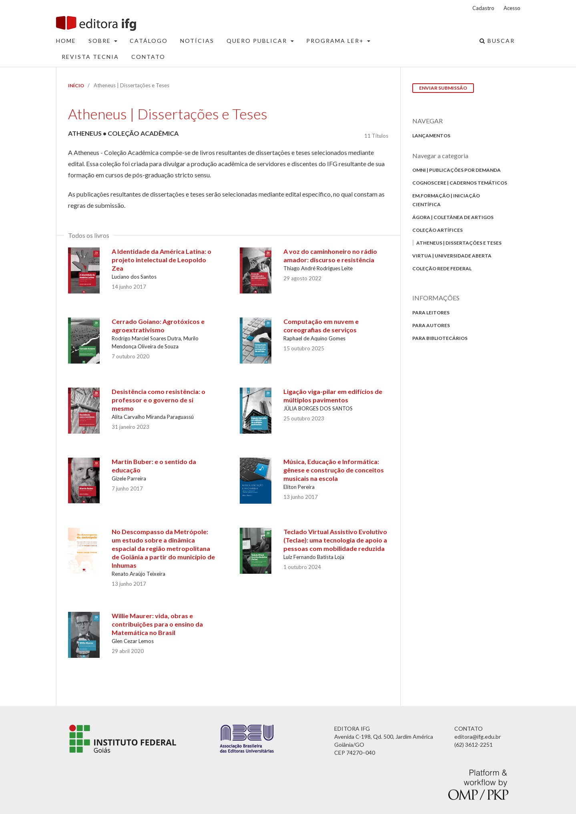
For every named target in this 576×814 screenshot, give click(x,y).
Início (76, 85)
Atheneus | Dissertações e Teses (459, 243)
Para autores (431, 325)
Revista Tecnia (90, 56)
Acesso (512, 8)
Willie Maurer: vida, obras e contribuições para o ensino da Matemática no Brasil (157, 624)
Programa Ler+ (336, 40)
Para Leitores (431, 313)
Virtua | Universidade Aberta (452, 256)
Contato (148, 56)
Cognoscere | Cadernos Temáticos (459, 183)
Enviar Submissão (443, 88)
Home (66, 40)
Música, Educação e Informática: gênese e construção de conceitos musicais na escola (333, 470)
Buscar (497, 40)
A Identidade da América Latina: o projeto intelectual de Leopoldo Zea (161, 259)
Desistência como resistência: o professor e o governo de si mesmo (158, 400)
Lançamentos (431, 136)
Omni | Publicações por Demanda (456, 170)
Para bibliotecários (440, 338)
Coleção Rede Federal (442, 268)
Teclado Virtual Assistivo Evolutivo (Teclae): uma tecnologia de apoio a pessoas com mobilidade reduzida (335, 540)
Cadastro (483, 8)
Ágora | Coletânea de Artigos (453, 217)
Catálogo (149, 40)
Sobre (100, 40)
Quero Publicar (258, 40)
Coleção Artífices (437, 230)
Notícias (197, 40)
